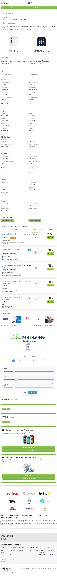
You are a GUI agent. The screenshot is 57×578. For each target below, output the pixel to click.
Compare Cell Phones (6, 13)
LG (10, 554)
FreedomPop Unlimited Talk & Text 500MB (11, 282)
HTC (11, 552)
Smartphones (38, 548)
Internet (29, 7)
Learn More (6, 408)
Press (37, 3)
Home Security (35, 7)
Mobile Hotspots (21, 548)
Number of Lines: (28, 357)
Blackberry (50, 550)
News (33, 3)
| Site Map (49, 568)
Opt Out (54, 568)
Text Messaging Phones (41, 554)
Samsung (12, 559)
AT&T (2, 550)
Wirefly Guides (51, 554)
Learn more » (4, 65)
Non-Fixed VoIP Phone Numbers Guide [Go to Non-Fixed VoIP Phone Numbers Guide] (48, 325)
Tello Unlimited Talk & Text (10, 249)
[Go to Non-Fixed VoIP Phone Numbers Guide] (49, 319)
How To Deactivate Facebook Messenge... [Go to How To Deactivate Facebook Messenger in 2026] (16, 325)
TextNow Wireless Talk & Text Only (11, 266)
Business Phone (14, 7)
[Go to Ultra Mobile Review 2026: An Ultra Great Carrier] (5, 319)
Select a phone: (29, 341)
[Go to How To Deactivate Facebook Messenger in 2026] (16, 319)
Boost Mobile (4, 561)
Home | (22, 568)
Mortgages (47, 7)
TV (25, 7)
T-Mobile (3, 554)
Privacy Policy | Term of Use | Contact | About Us (35, 568)
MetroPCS (3, 559)
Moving (52, 7)
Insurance (41, 7)
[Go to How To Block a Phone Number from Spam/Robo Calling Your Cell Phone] (38, 319)
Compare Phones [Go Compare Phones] (29, 450)
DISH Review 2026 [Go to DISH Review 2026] (27, 324)
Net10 (2, 557)
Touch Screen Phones (40, 552)
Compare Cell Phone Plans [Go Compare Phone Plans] (28, 447)
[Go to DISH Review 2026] (27, 319)
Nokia (11, 557)
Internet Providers (30, 548)
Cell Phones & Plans (5, 7)
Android (49, 548)
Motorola (12, 556)
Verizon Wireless (4, 548)
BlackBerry (12, 550)
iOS (48, 552)
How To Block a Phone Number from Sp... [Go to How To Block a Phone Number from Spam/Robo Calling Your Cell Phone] (38, 325)
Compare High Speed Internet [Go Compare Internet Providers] (28, 478)
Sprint (2, 552)
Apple (11, 548)
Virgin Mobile (4, 556)
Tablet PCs (20, 550)
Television (29, 550)
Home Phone (21, 7)
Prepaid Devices (39, 550)
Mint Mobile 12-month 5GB (11, 234)
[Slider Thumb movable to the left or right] (14, 372)
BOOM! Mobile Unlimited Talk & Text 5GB (11, 298)
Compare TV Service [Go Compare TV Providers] (28, 475)
